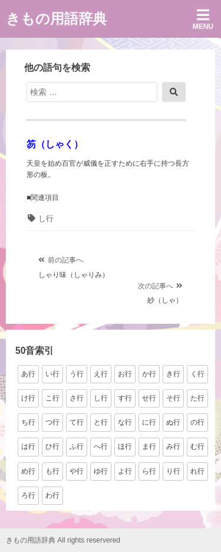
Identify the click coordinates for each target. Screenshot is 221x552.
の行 (197, 422)
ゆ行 (101, 471)
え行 (101, 374)
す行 (125, 398)
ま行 (149, 446)
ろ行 (28, 495)
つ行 (52, 422)
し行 (46, 218)
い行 (52, 374)
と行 (101, 422)
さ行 (77, 398)
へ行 (101, 446)
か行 (149, 374)
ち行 (28, 422)
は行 (28, 446)
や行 (77, 471)
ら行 (149, 471)
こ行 (52, 398)
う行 (77, 374)
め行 (28, 471)
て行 (77, 422)
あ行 (28, 374)
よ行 (125, 471)
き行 (173, 374)
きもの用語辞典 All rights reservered (63, 540)
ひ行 (52, 446)
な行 (125, 422)
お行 (125, 374)
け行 (28, 398)
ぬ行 (173, 422)
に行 (149, 422)
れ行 (197, 471)
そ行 (173, 398)
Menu (203, 19)
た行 (197, 398)
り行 (173, 471)
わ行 (52, 495)
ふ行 (77, 446)
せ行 (149, 398)
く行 (197, 374)
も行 (52, 471)
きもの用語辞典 (56, 19)
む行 (197, 446)
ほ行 (125, 446)
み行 (173, 446)
